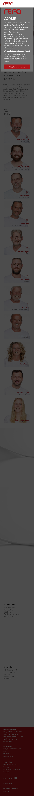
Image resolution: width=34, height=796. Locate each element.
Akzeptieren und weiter (17, 67)
